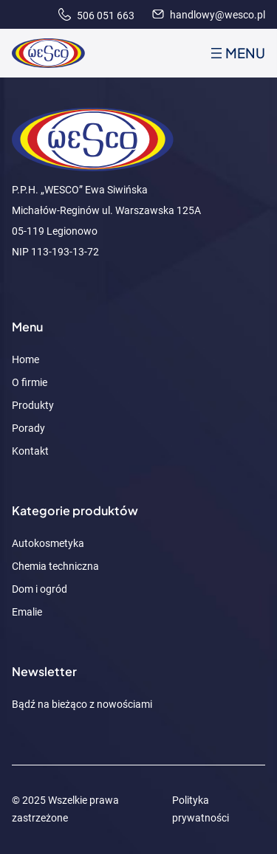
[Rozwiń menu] (236, 52)
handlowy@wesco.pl (208, 15)
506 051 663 (96, 15)
